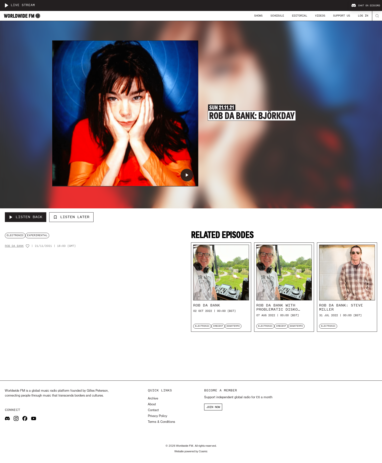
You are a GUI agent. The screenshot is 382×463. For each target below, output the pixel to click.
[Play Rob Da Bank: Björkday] (187, 175)
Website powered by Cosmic (191, 451)
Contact (153, 410)
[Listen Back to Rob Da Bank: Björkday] (25, 217)
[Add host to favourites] (27, 246)
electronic (15, 235)
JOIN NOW (213, 407)
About (152, 404)
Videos (320, 15)
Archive (153, 398)
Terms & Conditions (161, 422)
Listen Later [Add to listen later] (71, 217)
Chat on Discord (365, 5)
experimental (37, 235)
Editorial (299, 15)
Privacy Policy (157, 416)
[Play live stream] (6, 5)
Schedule (277, 15)
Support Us (341, 15)
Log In (363, 15)
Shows (258, 15)
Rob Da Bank (14, 246)
